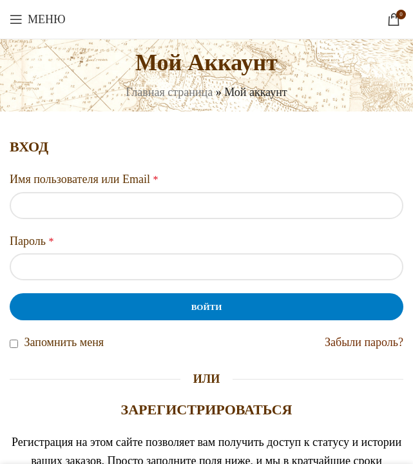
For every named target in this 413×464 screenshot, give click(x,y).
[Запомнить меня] (14, 344)
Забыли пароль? (364, 342)
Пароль (31, 241)
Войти (206, 307)
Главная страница (169, 92)
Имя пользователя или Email (84, 179)
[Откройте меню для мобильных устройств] (37, 19)
